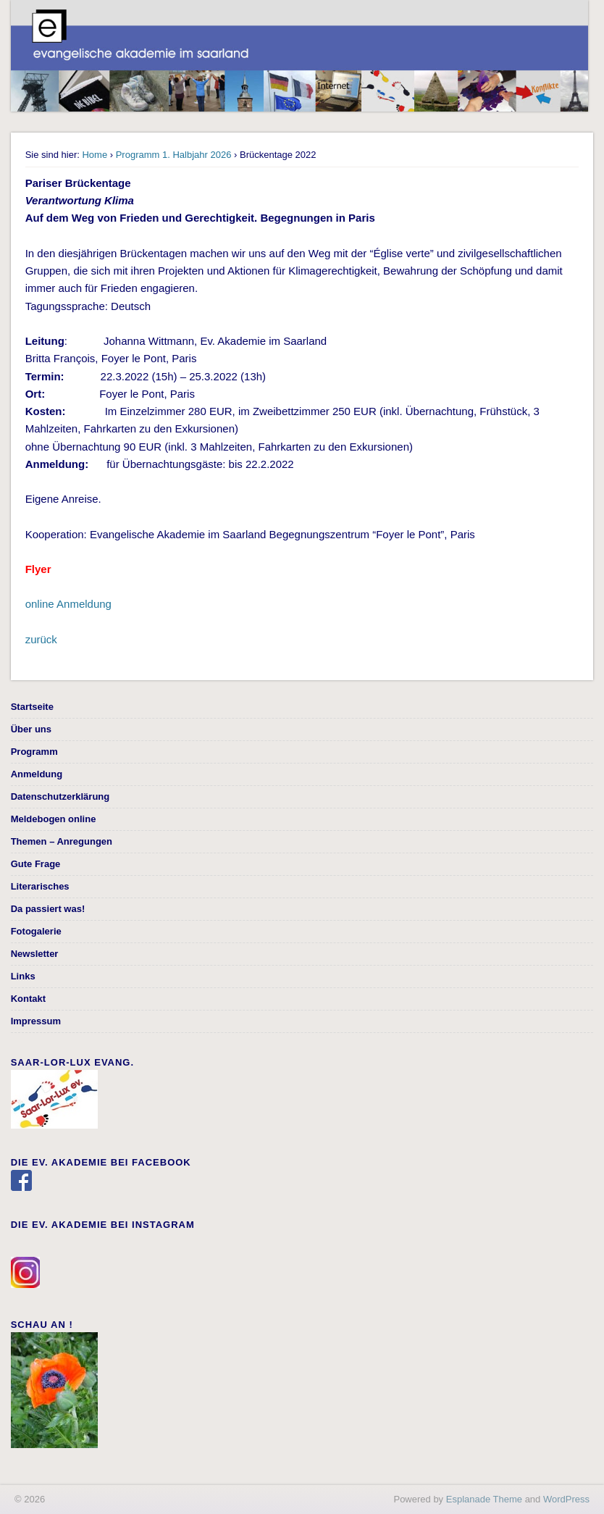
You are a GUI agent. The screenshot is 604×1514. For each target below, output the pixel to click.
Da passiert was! (48, 908)
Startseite (32, 706)
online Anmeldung (69, 604)
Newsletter (35, 953)
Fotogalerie (36, 931)
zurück (41, 639)
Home (94, 154)
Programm (34, 751)
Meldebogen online (53, 819)
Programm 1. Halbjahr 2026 (174, 154)
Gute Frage (36, 863)
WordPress (566, 1499)
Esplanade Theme (484, 1499)
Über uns (31, 729)
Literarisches (40, 886)
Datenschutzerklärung (60, 796)
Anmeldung (37, 774)
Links (23, 976)
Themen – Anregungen (61, 841)
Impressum (36, 1021)
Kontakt (28, 998)
